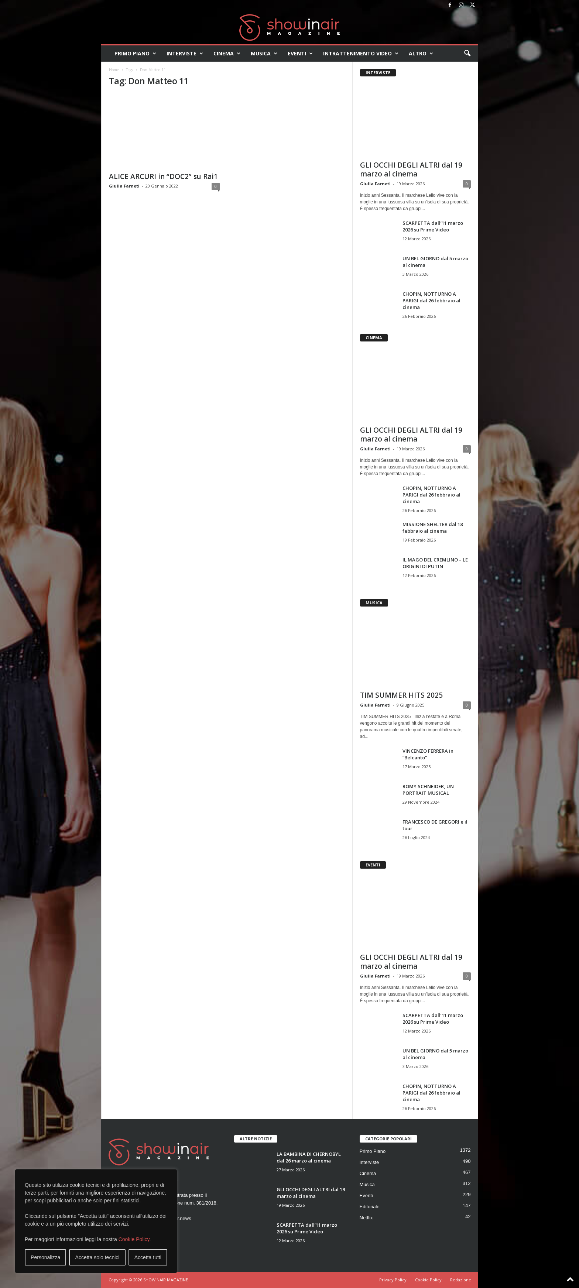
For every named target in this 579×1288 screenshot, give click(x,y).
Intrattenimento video (360, 53)
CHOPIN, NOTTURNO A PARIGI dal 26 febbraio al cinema (431, 300)
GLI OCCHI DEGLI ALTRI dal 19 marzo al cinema (411, 169)
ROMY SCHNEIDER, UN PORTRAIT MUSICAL (428, 789)
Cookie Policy (134, 1239)
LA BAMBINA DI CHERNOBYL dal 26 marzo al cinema (309, 1157)
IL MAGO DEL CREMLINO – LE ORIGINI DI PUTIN (435, 563)
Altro (421, 53)
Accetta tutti (147, 1257)
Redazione (460, 1279)
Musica (264, 53)
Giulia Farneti (124, 186)
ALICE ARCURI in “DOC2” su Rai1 (163, 176)
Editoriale (370, 1206)
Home (114, 69)
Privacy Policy (393, 1279)
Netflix (366, 1217)
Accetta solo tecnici (97, 1257)
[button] (467, 53)
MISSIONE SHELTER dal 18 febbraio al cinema (432, 527)
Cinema (226, 53)
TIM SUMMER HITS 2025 (401, 695)
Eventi (300, 53)
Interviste (185, 53)
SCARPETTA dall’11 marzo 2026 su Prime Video (432, 226)
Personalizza (45, 1257)
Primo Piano (135, 53)
